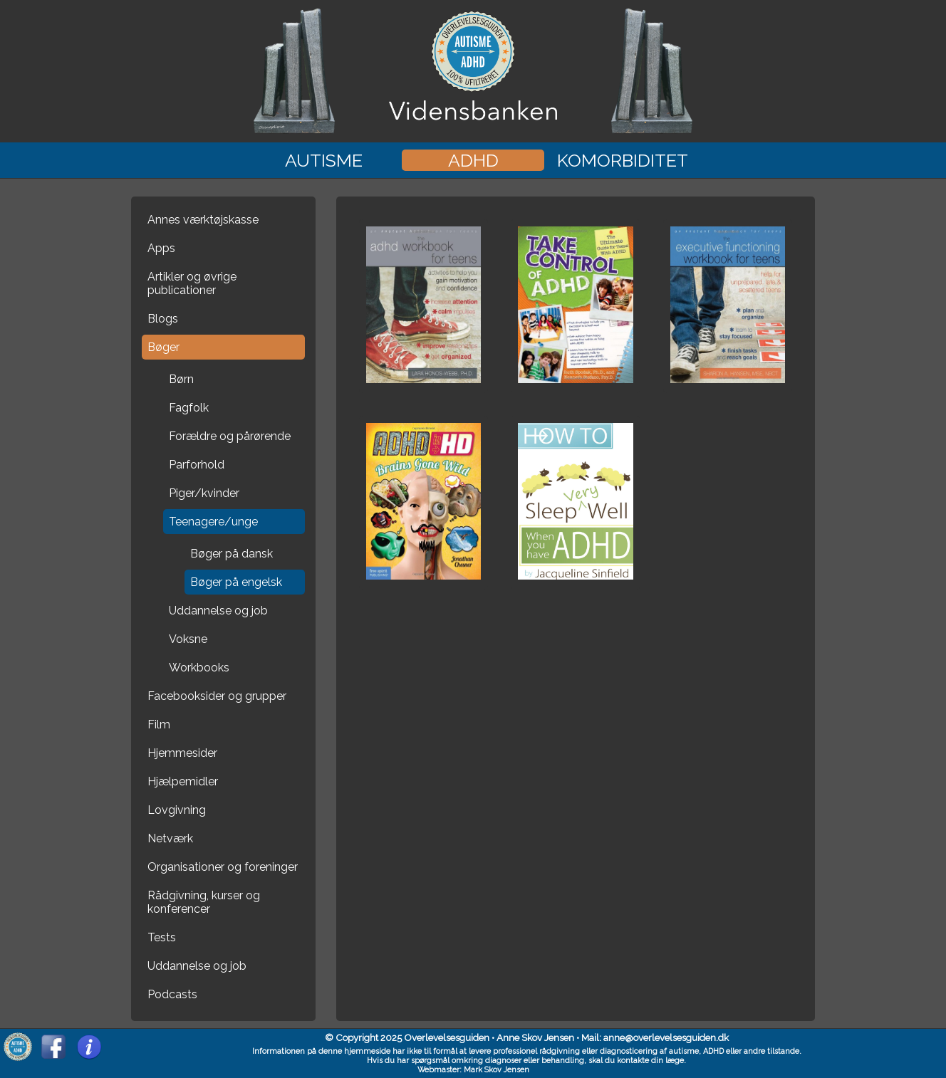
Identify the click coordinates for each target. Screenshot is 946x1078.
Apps (161, 248)
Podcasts (172, 994)
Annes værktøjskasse (203, 219)
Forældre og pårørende (230, 436)
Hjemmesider (182, 753)
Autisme (324, 160)
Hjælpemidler (182, 781)
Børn (181, 379)
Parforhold (196, 464)
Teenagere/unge (213, 521)
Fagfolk (189, 407)
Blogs (162, 318)
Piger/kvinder (204, 493)
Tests (161, 937)
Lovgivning (176, 810)
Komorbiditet (622, 160)
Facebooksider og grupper (216, 696)
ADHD (473, 160)
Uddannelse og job (218, 610)
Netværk (170, 838)
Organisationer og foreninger (222, 867)
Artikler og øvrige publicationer (191, 283)
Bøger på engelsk (236, 582)
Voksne (188, 639)
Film (158, 724)
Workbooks (199, 667)
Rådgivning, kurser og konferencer (203, 902)
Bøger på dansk (231, 553)
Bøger (163, 347)
